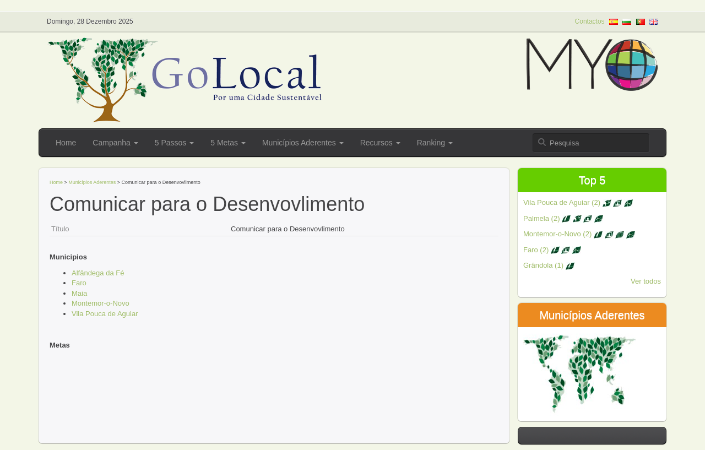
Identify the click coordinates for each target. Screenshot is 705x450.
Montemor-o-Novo (100, 303)
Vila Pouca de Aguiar (105, 314)
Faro (79, 283)
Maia (79, 293)
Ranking (435, 142)
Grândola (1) (548, 265)
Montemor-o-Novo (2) (579, 234)
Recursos (380, 142)
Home (66, 142)
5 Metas (228, 142)
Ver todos (646, 281)
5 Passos (174, 142)
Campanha (115, 142)
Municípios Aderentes (303, 142)
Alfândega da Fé (98, 273)
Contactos (590, 21)
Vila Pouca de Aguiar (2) (578, 202)
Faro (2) (552, 250)
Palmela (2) (563, 218)
